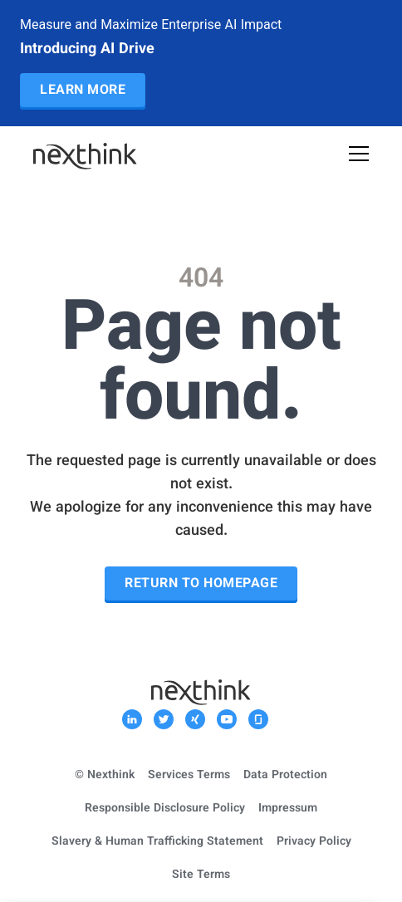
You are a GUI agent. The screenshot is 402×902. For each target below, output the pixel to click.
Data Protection (285, 776)
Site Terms (201, 875)
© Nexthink (105, 776)
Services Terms (189, 776)
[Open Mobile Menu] (359, 156)
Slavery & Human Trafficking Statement (157, 842)
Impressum (287, 809)
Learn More (82, 91)
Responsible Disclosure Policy (165, 809)
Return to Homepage (201, 584)
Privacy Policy (314, 842)
